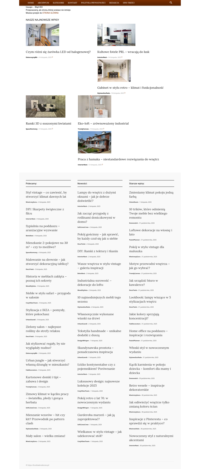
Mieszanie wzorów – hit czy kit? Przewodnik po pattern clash (45, 419)
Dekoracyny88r (31, 57)
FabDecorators (31, 370)
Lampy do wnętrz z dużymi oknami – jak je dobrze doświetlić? (97, 196)
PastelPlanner (134, 240)
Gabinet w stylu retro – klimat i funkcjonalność (130, 88)
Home (31, 3)
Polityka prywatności (93, 3)
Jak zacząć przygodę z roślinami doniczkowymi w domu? (96, 217)
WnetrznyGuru (31, 202)
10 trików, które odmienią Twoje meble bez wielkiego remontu (148, 213)
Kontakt (72, 3)
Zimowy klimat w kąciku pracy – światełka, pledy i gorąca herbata (47, 398)
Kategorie (58, 3)
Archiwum (43, 3)
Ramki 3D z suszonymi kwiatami (48, 123)
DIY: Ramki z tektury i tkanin (98, 251)
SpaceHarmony (31, 129)
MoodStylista (31, 286)
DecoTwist (30, 269)
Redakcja (114, 3)
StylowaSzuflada (103, 93)
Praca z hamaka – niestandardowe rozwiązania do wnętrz (118, 159)
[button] (171, 3)
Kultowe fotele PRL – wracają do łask (123, 52)
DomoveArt (133, 223)
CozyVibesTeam (32, 303)
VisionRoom (133, 202)
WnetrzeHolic (134, 429)
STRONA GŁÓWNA (50, 13)
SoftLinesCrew (31, 408)
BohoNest (29, 236)
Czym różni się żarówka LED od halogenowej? (58, 52)
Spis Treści (128, 3)
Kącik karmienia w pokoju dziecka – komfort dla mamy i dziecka (150, 369)
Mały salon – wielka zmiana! (45, 436)
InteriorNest (102, 57)
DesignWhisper (83, 341)
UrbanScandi (31, 320)
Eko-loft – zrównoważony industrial (103, 123)
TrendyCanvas (83, 129)
